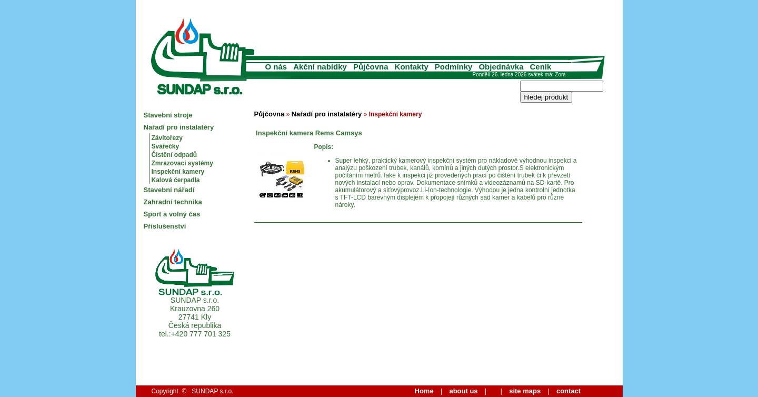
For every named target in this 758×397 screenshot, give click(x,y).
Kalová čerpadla (176, 180)
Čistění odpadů (174, 154)
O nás (276, 66)
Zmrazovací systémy (182, 163)
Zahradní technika (173, 202)
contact (568, 391)
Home (424, 391)
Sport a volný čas (172, 214)
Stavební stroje (168, 115)
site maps (525, 391)
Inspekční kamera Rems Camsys (308, 133)
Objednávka (500, 66)
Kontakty (411, 66)
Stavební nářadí (169, 190)
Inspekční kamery (178, 171)
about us (463, 391)
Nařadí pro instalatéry (179, 127)
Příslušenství (165, 226)
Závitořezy (167, 138)
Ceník (541, 66)
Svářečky (165, 146)
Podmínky (454, 66)
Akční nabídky (320, 66)
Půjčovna (370, 66)
